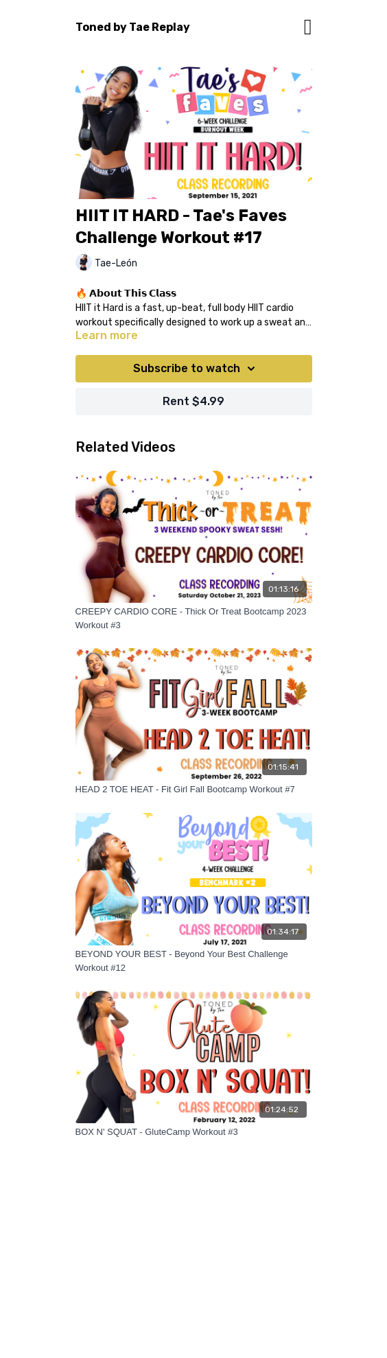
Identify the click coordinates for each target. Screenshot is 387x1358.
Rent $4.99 (193, 401)
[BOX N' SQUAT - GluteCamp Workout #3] (193, 1132)
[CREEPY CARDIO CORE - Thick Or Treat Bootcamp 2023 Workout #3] (193, 618)
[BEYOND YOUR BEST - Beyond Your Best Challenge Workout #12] (193, 960)
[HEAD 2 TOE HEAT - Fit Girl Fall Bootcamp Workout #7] (193, 789)
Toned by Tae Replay (132, 27)
